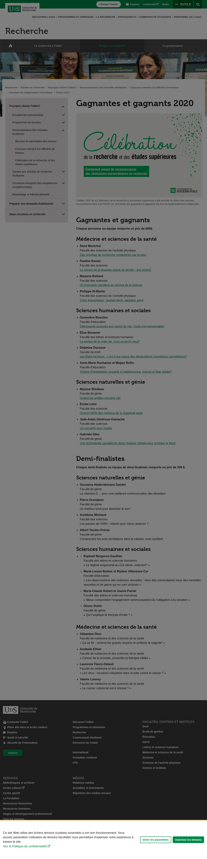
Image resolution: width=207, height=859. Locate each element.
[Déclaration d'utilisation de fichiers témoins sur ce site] (103, 839)
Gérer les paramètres (156, 839)
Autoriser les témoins (188, 839)
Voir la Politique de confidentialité (25, 846)
